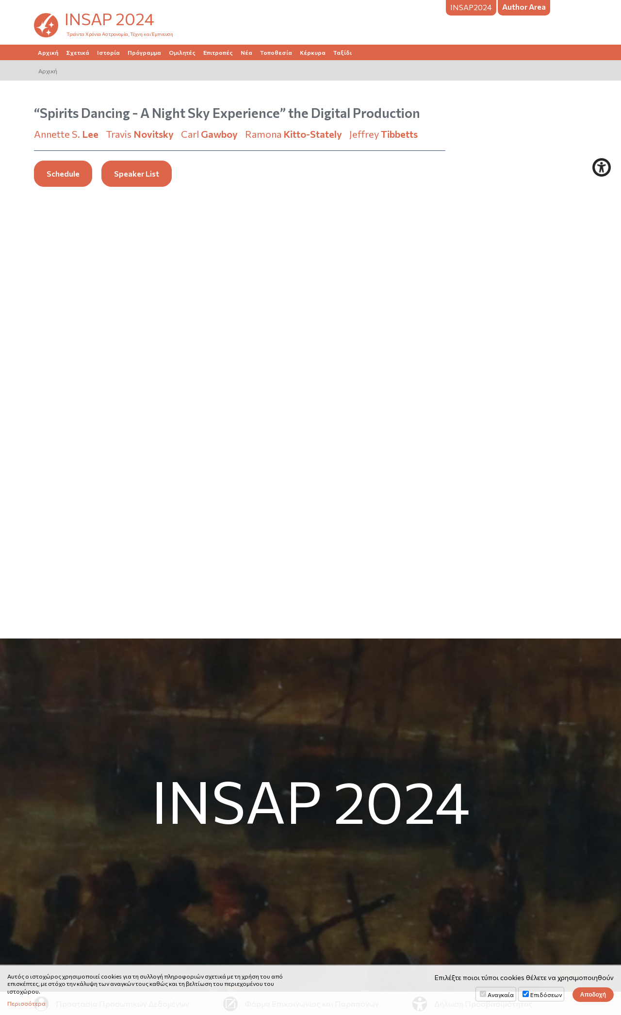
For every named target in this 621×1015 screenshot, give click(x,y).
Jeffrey (383, 134)
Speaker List (136, 173)
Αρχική (48, 52)
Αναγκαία (501, 994)
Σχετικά (77, 52)
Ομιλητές (182, 52)
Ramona (293, 134)
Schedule (63, 173)
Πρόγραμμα (144, 52)
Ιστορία (108, 52)
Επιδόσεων (546, 994)
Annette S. (66, 134)
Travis (140, 134)
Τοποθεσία (276, 52)
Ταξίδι (342, 52)
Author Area (524, 6)
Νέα (246, 52)
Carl (209, 134)
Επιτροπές (218, 52)
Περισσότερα (26, 1003)
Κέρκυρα (313, 52)
